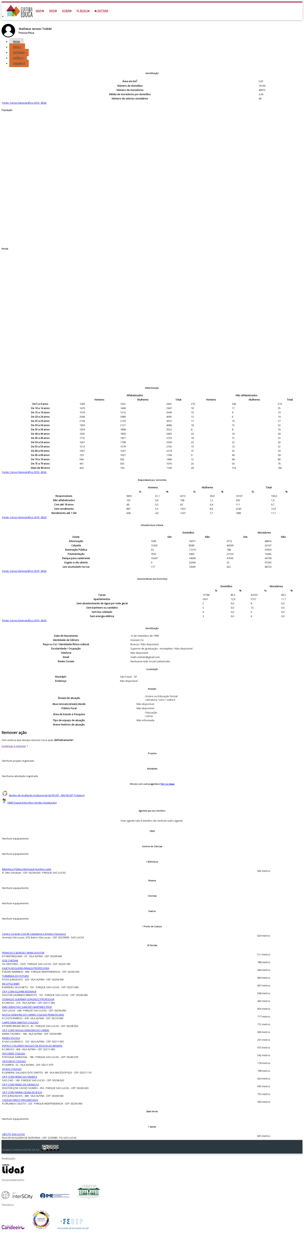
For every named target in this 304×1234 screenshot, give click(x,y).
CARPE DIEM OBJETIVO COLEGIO (20, 1022)
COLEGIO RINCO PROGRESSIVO (20, 1100)
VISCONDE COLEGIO (13, 1053)
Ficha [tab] (16, 41)
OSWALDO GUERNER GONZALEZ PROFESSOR (28, 999)
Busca (83, 11)
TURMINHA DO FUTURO (15, 976)
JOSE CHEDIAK (10, 960)
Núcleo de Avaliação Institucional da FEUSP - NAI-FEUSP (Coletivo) (47, 795)
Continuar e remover (14, 746)
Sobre (66, 11)
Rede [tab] (17, 47)
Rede (52, 11)
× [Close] (27, 746)
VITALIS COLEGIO (12, 1069)
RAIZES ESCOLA (11, 1038)
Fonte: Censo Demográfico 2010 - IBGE (24, 102)
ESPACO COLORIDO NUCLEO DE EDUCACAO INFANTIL (32, 1045)
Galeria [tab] (19, 63)
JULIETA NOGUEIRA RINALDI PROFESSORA (25, 968)
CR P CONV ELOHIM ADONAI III (19, 991)
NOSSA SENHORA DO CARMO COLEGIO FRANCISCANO (33, 1014)
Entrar (101, 11)
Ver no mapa (166, 783)
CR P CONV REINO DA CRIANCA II (20, 1084)
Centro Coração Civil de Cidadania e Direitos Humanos (34, 934)
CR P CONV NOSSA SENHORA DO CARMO (25, 1030)
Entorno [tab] (19, 52)
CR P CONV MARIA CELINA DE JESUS (22, 1092)
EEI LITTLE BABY (11, 983)
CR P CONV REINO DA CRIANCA (19, 1077)
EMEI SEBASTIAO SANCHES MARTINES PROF (27, 1007)
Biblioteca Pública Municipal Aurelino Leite (26, 869)
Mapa (39, 11)
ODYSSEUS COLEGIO (14, 1061)
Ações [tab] (18, 58)
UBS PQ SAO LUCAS (13, 1134)
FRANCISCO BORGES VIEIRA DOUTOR (23, 952)
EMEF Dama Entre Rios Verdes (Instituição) (32, 802)
